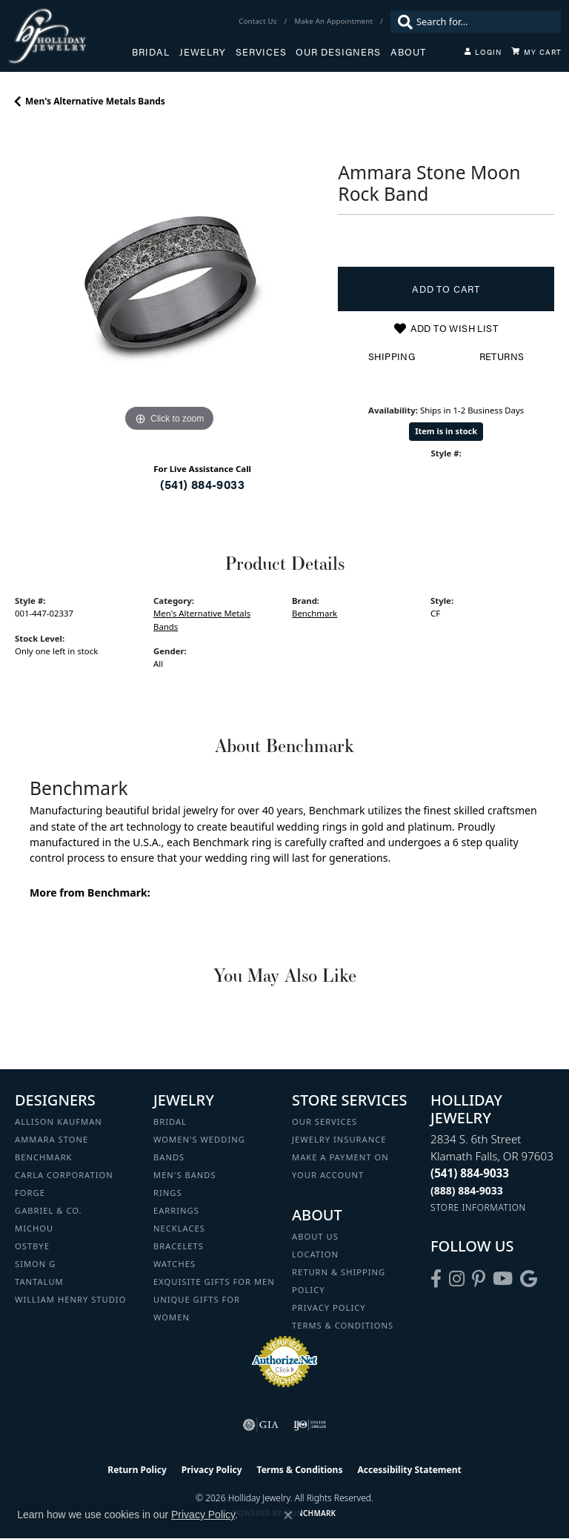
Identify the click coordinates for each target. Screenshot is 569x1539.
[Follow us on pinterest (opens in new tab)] (478, 1279)
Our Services (324, 1121)
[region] (169, 281)
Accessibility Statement (409, 1469)
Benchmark (314, 613)
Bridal (151, 52)
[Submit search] (401, 21)
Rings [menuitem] (167, 1192)
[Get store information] (478, 1207)
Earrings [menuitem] (176, 1210)
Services (261, 52)
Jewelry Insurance (339, 1139)
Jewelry (202, 52)
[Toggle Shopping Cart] (536, 52)
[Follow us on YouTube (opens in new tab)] (503, 1279)
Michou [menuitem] (34, 1228)
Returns (502, 356)
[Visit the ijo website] (310, 1425)
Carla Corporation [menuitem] (64, 1174)
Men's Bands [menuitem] (184, 1174)
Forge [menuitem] (30, 1192)
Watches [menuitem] (174, 1263)
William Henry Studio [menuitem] (70, 1299)
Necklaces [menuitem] (179, 1228)
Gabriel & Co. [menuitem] (48, 1210)
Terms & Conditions (342, 1325)
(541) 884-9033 (202, 484)
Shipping (391, 356)
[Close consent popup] (288, 1515)
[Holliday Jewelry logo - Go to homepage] (69, 36)
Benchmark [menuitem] (44, 1157)
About (408, 52)
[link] (259, 21)
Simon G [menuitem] (35, 1263)
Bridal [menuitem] (170, 1121)
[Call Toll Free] (466, 1190)
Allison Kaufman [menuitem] (58, 1121)
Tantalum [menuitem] (39, 1281)
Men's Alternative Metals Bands (95, 101)
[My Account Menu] (483, 52)
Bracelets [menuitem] (178, 1246)
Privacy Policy (329, 1307)
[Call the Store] (469, 1173)
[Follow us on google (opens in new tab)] (528, 1279)
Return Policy (137, 1469)
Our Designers (338, 52)
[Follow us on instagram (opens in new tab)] (457, 1279)
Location (315, 1254)
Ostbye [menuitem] (32, 1246)
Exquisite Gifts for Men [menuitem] (214, 1281)
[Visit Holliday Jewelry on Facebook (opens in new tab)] (436, 1279)
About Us (315, 1236)
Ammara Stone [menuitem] (51, 1139)
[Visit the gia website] (261, 1425)
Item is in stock (446, 430)
